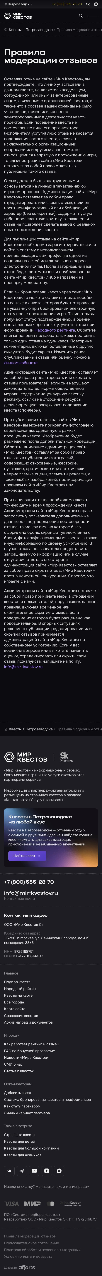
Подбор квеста (17, 982)
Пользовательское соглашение (31, 1243)
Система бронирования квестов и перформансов (47, 1099)
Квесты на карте (18, 995)
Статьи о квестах (19, 1071)
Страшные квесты (19, 1135)
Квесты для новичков (23, 1155)
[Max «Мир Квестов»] (59, 1171)
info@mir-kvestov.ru (23, 667)
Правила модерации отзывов (30, 1236)
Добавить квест (17, 1093)
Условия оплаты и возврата (28, 1256)
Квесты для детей (19, 1141)
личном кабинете (21, 362)
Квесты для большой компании (31, 1148)
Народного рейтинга (55, 330)
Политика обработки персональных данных (42, 1250)
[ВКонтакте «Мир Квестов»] (9, 1171)
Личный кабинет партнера (27, 1113)
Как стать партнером (22, 1106)
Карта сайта (14, 1009)
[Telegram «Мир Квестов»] (22, 1171)
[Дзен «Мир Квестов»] (47, 1171)
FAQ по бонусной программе (29, 1051)
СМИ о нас (13, 1064)
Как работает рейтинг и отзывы (31, 1044)
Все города (14, 1002)
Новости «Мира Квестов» (26, 1057)
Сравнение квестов (21, 1015)
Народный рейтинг (20, 989)
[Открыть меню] (92, 16)
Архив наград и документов (28, 1022)
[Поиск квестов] (81, 15)
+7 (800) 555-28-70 (29, 882)
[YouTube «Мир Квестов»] (34, 1171)
